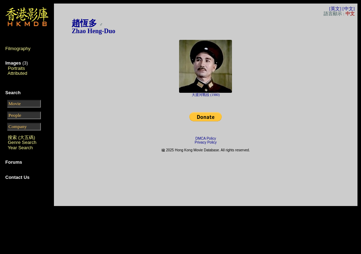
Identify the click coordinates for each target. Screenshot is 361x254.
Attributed (17, 73)
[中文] (348, 8)
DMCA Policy (205, 138)
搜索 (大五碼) (21, 137)
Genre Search (22, 142)
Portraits (16, 68)
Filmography (18, 48)
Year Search (20, 147)
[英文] (335, 8)
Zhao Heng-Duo (93, 31)
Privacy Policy (205, 142)
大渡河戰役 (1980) (206, 95)
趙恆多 (84, 23)
